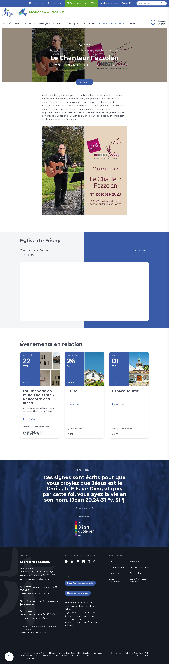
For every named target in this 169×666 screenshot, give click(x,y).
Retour (86, 82)
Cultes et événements (111, 23)
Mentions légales (39, 655)
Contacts (132, 23)
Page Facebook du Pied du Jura (80, 614)
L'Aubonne (114, 574)
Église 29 (126, 3)
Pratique (73, 23)
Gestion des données (28, 660)
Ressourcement (23, 23)
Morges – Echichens (139, 568)
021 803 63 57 (52, 576)
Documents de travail (29, 657)
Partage (43, 23)
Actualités (89, 23)
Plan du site (25, 655)
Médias (52, 655)
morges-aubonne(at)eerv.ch (37, 580)
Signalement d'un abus (92, 655)
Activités (57, 23)
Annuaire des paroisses (49, 657)
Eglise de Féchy (105, 65)
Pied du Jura (136, 574)
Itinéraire (142, 251)
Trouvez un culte (158, 23)
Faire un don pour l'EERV (81, 3)
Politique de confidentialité (69, 655)
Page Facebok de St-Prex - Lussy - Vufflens (81, 609)
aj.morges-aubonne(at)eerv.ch (39, 619)
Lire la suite (84, 509)
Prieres (112, 562)
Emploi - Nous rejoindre (71, 657)
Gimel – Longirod (117, 568)
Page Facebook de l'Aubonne (78, 604)
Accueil (6, 23)
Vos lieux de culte (109, 3)
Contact (87, 657)
